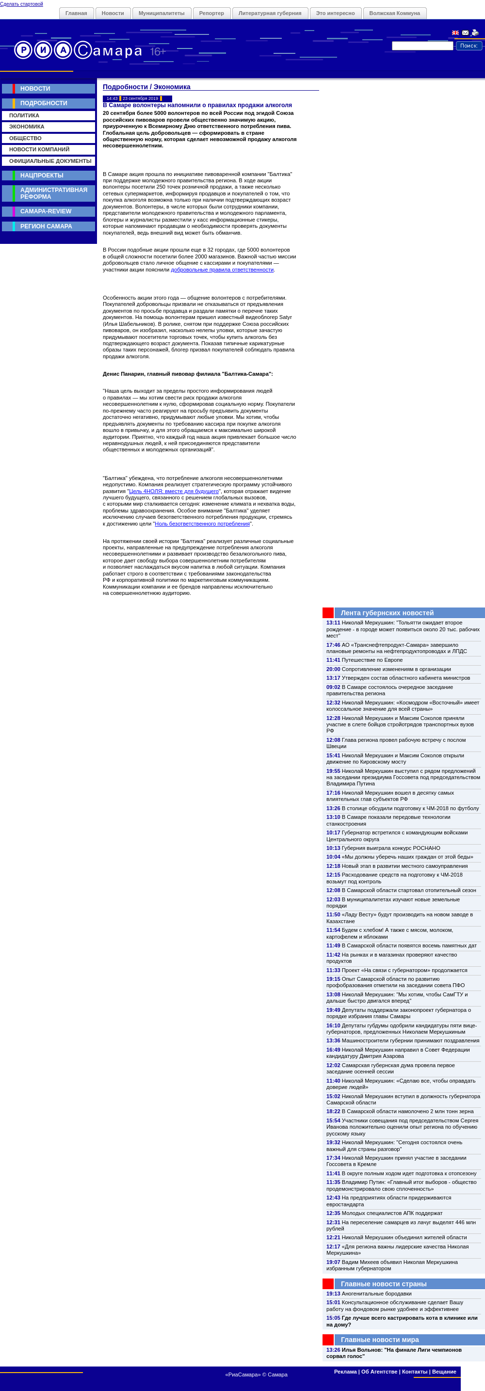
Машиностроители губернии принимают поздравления (411, 1040)
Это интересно (335, 13)
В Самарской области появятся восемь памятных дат (409, 945)
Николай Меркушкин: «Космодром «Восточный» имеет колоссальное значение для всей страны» (402, 706)
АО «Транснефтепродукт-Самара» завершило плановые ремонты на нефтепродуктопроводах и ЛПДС (396, 648)
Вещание (444, 1372)
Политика (24, 115)
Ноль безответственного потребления (202, 524)
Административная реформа (53, 193)
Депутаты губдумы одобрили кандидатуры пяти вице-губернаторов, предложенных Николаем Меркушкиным (401, 1029)
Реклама (345, 1372)
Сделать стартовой (21, 4)
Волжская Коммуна (395, 13)
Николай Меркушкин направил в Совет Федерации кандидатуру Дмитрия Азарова (398, 1053)
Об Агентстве (379, 1372)
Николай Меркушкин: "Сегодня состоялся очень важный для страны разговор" (394, 1145)
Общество (25, 138)
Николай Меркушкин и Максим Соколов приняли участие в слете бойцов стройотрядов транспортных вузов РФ (400, 724)
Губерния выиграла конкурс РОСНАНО (391, 848)
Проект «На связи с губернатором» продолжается (405, 970)
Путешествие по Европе (372, 660)
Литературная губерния (270, 13)
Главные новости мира (380, 1339)
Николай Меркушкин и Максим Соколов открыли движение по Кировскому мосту (395, 758)
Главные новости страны (384, 1284)
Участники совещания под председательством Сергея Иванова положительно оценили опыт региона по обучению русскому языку (402, 1127)
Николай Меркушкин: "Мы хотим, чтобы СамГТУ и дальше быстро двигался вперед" (397, 997)
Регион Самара (46, 226)
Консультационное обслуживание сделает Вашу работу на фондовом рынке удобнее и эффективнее (394, 1305)
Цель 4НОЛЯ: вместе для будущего (174, 491)
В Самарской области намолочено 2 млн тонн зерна (408, 1111)
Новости (113, 13)
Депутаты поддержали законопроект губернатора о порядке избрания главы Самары (398, 1013)
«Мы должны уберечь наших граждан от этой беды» (407, 857)
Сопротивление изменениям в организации (396, 669)
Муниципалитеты (162, 13)
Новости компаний (39, 149)
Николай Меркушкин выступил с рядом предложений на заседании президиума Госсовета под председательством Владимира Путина (403, 777)
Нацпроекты (42, 175)
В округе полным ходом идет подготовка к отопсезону (409, 1173)
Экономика (27, 126)
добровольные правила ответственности (222, 269)
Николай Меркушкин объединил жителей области (404, 1237)
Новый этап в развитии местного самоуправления (405, 866)
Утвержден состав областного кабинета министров (406, 678)
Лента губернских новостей (387, 613)
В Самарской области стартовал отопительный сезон (409, 890)
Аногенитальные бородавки (377, 1293)
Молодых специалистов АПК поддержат (392, 1213)
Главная (76, 13)
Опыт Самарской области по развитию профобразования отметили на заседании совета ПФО (395, 982)
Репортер (211, 13)
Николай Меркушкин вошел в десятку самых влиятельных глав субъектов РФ (390, 796)
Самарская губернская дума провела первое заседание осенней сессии (390, 1068)
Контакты (415, 1372)
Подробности (43, 103)
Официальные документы (50, 161)
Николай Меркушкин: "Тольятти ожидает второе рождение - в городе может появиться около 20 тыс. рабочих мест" (403, 629)
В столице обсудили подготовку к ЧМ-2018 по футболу (410, 808)
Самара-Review (45, 211)
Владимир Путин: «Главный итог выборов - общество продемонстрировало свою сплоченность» (401, 1185)
